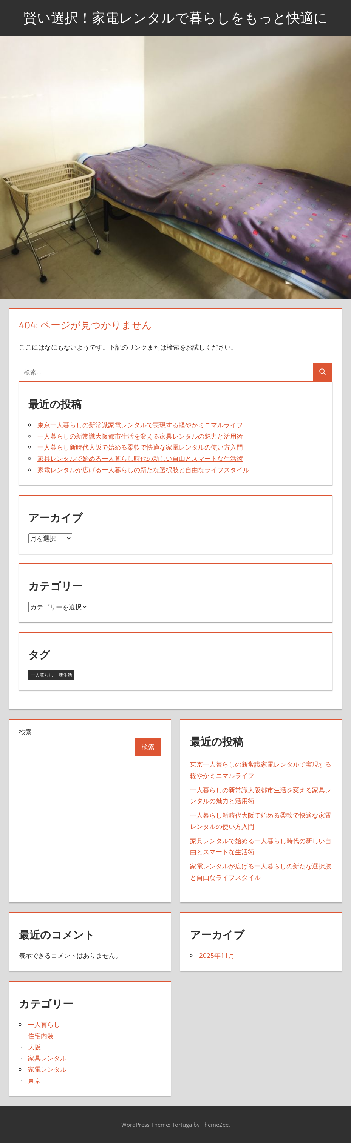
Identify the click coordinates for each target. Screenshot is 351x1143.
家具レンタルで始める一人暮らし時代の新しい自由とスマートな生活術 (140, 458)
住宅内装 (41, 1035)
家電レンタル (47, 1069)
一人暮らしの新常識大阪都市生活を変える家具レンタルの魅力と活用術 (140, 436)
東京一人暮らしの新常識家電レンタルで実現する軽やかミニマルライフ (140, 424)
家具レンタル (47, 1058)
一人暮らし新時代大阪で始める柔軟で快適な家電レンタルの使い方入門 (140, 447)
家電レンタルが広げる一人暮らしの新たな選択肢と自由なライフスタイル (143, 469)
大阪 (34, 1047)
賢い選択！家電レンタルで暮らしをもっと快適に (175, 17)
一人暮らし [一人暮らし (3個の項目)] (42, 675)
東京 (34, 1080)
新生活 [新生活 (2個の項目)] (65, 675)
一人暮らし (44, 1024)
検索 (25, 731)
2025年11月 (217, 955)
